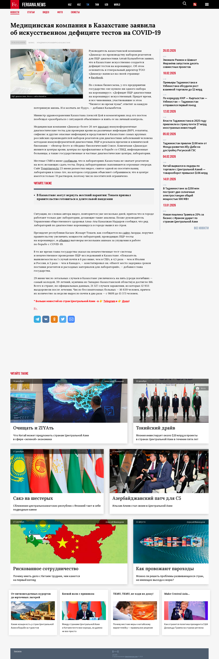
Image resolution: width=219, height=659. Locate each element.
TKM (98, 4)
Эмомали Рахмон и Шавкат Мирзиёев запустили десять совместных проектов (181, 63)
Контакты (18, 650)
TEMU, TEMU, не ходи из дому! (135, 594)
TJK (89, 4)
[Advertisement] (109, 350)
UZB (108, 4)
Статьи (32, 12)
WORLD (119, 4)
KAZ (70, 4)
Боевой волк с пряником (80, 594)
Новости (15, 12)
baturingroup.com (131, 656)
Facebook (97, 77)
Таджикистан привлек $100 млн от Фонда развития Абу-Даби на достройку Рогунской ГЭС (185, 146)
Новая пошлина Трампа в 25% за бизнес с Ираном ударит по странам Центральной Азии (183, 218)
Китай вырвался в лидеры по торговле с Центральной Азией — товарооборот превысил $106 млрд (185, 169)
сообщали (70, 160)
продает (103, 126)
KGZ (79, 4)
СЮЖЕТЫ (77, 12)
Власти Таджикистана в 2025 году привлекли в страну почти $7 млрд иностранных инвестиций (185, 124)
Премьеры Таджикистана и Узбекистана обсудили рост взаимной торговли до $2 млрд (182, 86)
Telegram (109, 301)
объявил (64, 240)
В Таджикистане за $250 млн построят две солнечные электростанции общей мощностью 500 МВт (181, 194)
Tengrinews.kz (50, 168)
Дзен (125, 301)
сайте (126, 233)
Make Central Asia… (178, 594)
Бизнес (32, 42)
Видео (47, 12)
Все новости (201, 228)
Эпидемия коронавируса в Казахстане (53, 42)
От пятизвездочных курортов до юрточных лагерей (32, 595)
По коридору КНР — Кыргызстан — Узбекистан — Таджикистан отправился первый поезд (185, 101)
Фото (61, 12)
